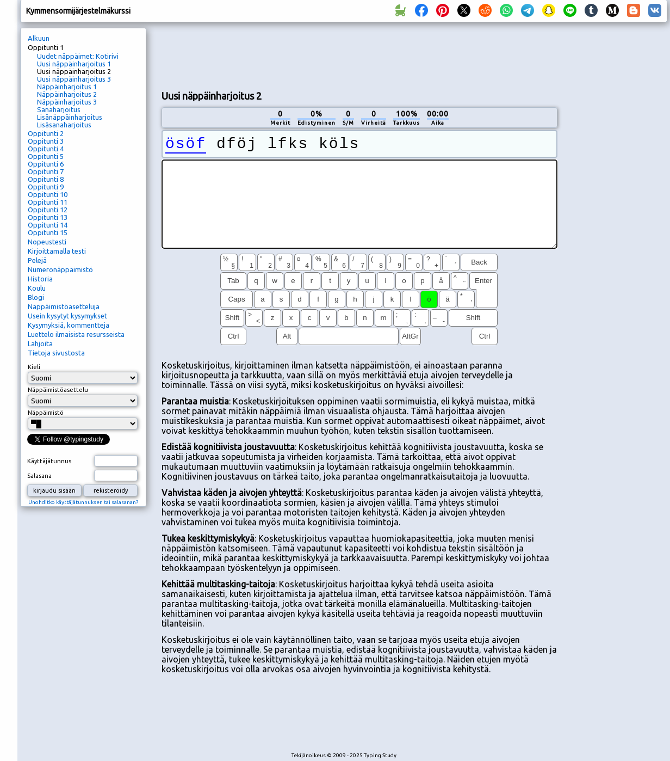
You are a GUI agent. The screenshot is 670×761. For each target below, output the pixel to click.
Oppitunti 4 (46, 148)
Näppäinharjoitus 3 (67, 102)
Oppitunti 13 (47, 217)
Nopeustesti (47, 242)
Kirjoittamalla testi (57, 251)
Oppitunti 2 (46, 133)
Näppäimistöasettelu (58, 389)
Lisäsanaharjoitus (64, 124)
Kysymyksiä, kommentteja (68, 325)
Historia (40, 279)
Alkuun (38, 38)
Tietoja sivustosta (56, 353)
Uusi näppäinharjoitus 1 (74, 63)
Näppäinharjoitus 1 (67, 86)
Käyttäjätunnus (49, 461)
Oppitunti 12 (47, 209)
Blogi (36, 297)
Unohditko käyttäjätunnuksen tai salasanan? (83, 502)
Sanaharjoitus (58, 109)
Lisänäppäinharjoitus (69, 117)
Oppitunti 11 (47, 202)
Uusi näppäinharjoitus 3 (74, 79)
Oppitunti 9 (46, 187)
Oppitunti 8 (46, 179)
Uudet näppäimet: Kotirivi (78, 56)
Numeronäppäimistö (60, 269)
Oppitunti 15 (47, 232)
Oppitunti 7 (46, 171)
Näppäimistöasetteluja (64, 306)
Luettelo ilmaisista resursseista (76, 334)
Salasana (39, 475)
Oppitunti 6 (46, 164)
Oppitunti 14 (47, 225)
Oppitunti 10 (47, 194)
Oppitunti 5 (46, 156)
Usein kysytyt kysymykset (67, 316)
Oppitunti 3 (46, 141)
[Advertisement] (616, 210)
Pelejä (37, 260)
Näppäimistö (46, 412)
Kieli (34, 367)
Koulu (37, 288)
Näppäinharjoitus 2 (67, 94)
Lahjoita (40, 343)
